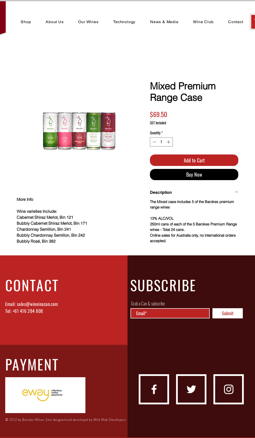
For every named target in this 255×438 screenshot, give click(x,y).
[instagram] (228, 389)
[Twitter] (191, 389)
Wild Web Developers (109, 419)
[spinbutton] (161, 142)
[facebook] (154, 389)
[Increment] (169, 142)
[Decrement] (154, 142)
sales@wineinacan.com (37, 304)
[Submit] (227, 313)
